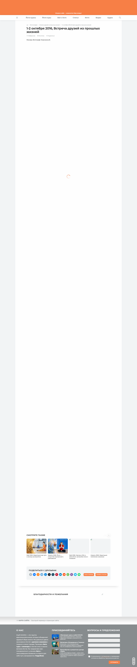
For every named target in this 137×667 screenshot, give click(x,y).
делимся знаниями (39, 642)
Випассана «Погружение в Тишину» (72, 642)
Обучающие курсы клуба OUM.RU (71, 635)
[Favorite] (31, 35)
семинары (26, 646)
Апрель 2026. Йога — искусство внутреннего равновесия (55, 556)
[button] (105, 536)
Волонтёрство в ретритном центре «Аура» (72, 650)
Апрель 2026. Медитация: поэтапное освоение (99, 556)
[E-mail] (40, 35)
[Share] (50, 35)
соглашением (105, 656)
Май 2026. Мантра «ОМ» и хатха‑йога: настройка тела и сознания (78, 556)
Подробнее (39, 656)
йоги (38, 651)
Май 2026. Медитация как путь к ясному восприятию (36, 556)
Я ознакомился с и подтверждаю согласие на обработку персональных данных (105, 657)
